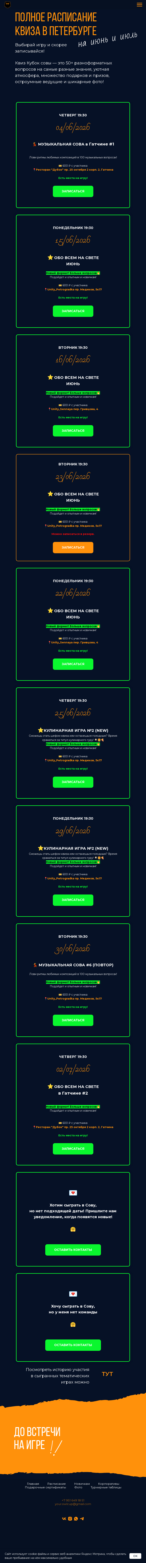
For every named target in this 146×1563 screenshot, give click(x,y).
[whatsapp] (76, 1518)
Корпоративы (108, 1484)
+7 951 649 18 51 (73, 1500)
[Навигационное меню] (139, 5)
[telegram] (81, 1518)
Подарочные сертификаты (45, 1487)
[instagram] (70, 1518)
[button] (73, 1250)
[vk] (64, 1518)
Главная (33, 1484)
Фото (78, 1487)
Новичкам (82, 1484)
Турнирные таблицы (106, 1487)
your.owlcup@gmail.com (73, 1504)
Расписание (56, 1484)
